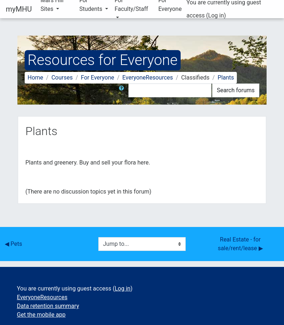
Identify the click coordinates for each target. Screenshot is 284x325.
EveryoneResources (147, 77)
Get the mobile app (41, 314)
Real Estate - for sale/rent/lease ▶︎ (240, 244)
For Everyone (97, 77)
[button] (123, 90)
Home (35, 77)
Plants (226, 77)
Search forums (236, 90)
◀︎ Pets (13, 243)
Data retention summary (48, 305)
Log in (216, 15)
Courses (62, 77)
